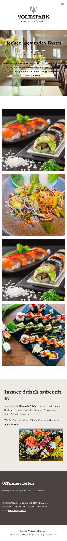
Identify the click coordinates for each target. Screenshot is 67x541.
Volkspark (33, 14)
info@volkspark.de (17, 511)
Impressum (51, 535)
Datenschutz (28, 535)
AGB (39, 535)
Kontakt (15, 535)
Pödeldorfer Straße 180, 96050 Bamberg (29, 503)
